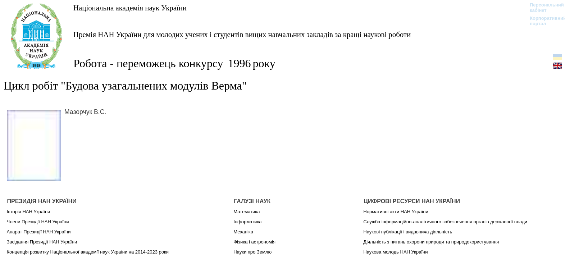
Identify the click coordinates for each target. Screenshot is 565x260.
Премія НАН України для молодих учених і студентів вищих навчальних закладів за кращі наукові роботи (242, 34)
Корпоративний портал (543, 20)
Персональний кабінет (543, 7)
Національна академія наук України (130, 8)
